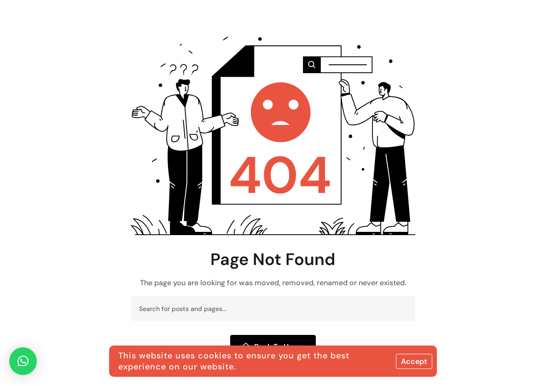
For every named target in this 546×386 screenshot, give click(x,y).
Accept (414, 361)
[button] (23, 361)
